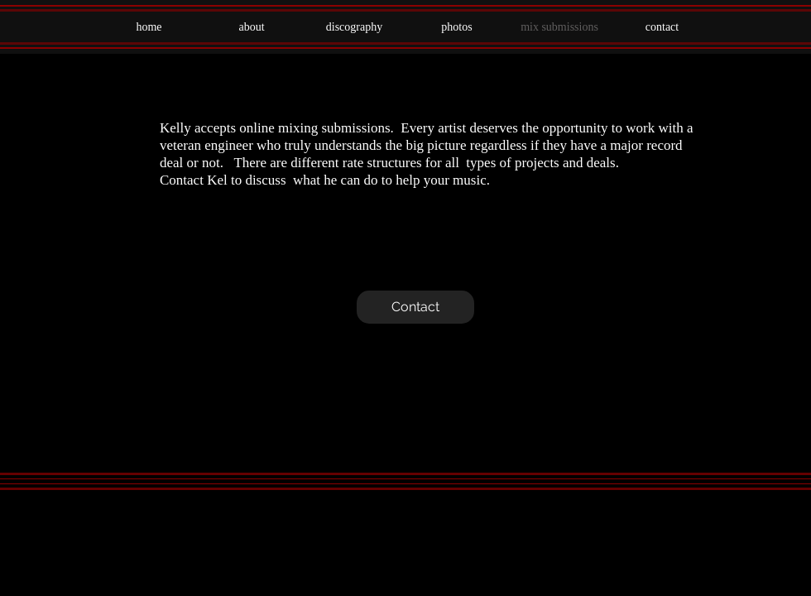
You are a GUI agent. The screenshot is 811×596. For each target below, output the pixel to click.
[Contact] (415, 307)
